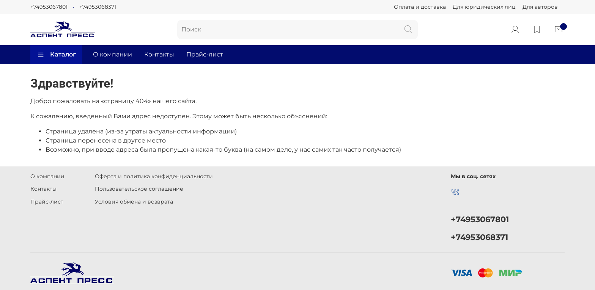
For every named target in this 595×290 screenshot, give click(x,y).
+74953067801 (49, 6)
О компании (112, 54)
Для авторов (540, 6)
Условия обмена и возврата (134, 201)
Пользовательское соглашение (139, 188)
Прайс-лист (204, 54)
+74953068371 (97, 6)
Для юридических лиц (484, 6)
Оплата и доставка (420, 6)
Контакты (159, 54)
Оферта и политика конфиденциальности (154, 176)
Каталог (56, 54)
